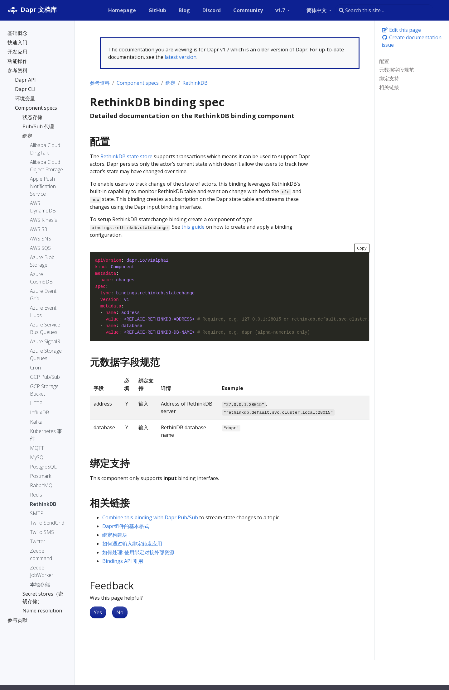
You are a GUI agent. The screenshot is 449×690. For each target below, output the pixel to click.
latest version (180, 57)
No (119, 612)
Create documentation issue (412, 41)
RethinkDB (195, 82)
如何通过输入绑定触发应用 (132, 543)
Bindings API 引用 (122, 561)
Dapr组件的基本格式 (125, 526)
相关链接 (389, 87)
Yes (98, 612)
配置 (384, 61)
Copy (361, 248)
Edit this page (401, 29)
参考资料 (100, 82)
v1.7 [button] (280, 10)
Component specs (138, 82)
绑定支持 (389, 78)
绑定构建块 (114, 534)
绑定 (171, 82)
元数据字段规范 (396, 69)
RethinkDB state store (126, 156)
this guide (193, 226)
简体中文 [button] (317, 10)
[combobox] (384, 10)
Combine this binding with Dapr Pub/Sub (150, 517)
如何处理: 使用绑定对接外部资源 (138, 552)
